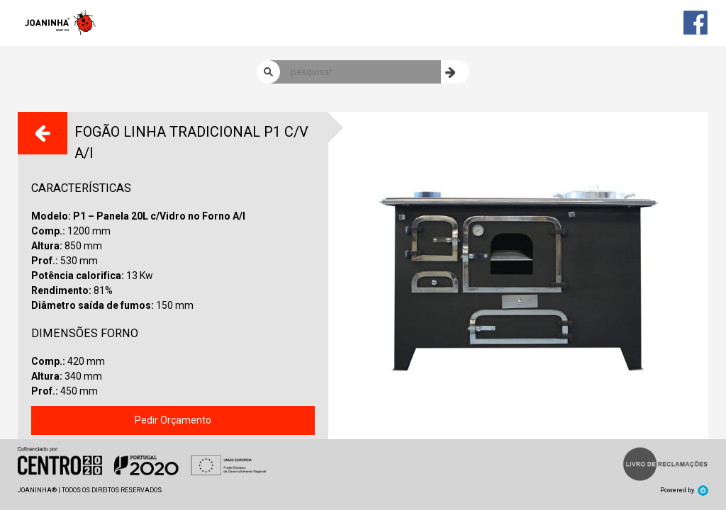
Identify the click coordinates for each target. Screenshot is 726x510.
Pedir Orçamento (173, 420)
